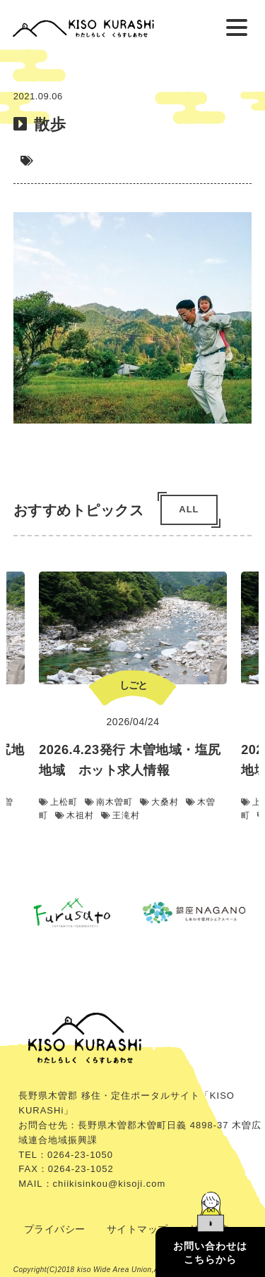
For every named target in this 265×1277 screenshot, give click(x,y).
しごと (132, 685)
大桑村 (159, 803)
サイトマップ (137, 1229)
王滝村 (120, 816)
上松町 (58, 803)
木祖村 (74, 816)
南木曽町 (109, 803)
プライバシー (55, 1229)
